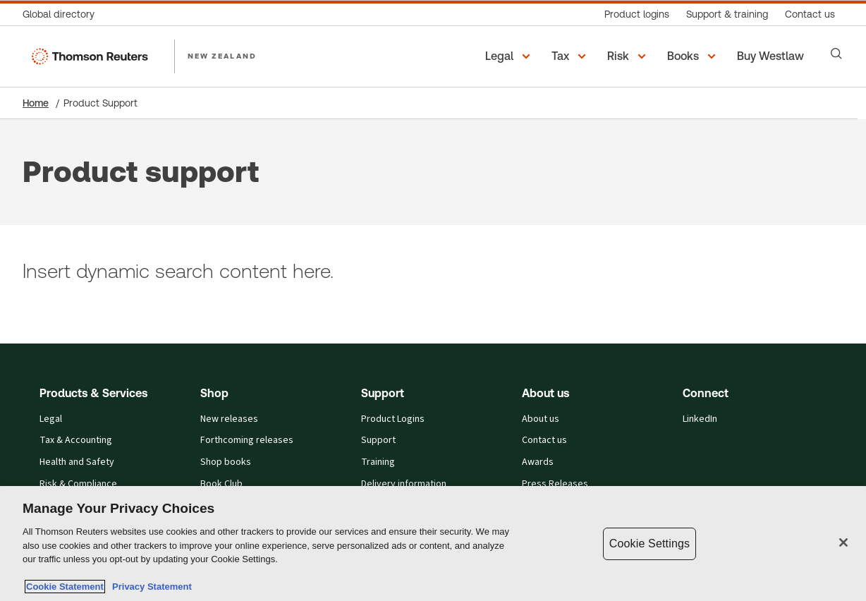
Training (378, 462)
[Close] (843, 542)
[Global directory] (63, 14)
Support (378, 440)
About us (540, 419)
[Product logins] (637, 14)
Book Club (221, 484)
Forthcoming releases (246, 440)
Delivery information (403, 484)
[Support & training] (727, 14)
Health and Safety (76, 462)
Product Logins (393, 419)
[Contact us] (809, 14)
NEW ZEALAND (222, 56)
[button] (510, 56)
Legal (50, 419)
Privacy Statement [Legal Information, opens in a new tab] (149, 586)
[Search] (836, 53)
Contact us (544, 440)
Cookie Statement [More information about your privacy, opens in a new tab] (65, 586)
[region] (433, 543)
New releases (229, 419)
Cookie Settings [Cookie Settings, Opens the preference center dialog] (649, 544)
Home (36, 103)
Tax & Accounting (75, 440)
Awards (538, 462)
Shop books (225, 462)
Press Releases (555, 484)
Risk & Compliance (78, 484)
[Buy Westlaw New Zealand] (772, 56)
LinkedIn (700, 419)
